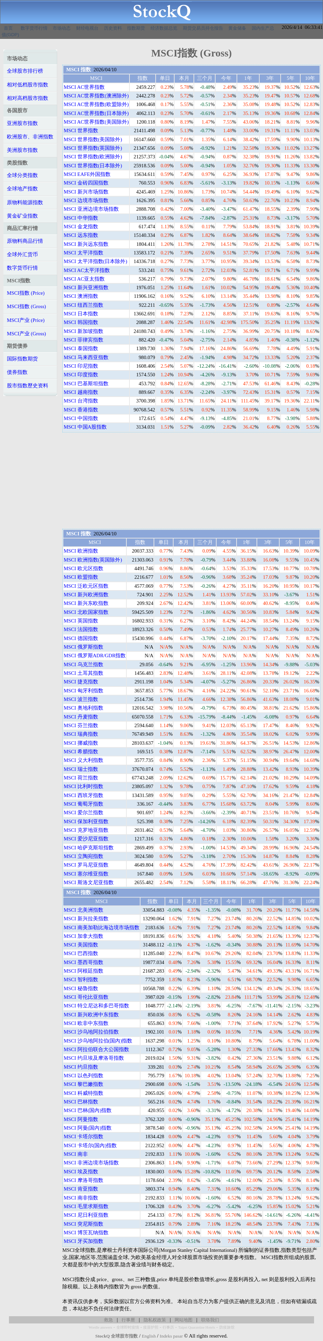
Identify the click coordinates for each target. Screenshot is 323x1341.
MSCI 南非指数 (81, 1198)
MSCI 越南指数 (81, 392)
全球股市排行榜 (25, 71)
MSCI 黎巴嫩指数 (83, 1084)
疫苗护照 (150, 1327)
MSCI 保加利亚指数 (86, 821)
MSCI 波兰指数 (81, 699)
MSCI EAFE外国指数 (87, 174)
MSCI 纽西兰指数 (83, 305)
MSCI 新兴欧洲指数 (86, 594)
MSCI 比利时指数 (83, 786)
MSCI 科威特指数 (83, 1093)
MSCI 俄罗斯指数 (83, 647)
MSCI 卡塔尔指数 (83, 1136)
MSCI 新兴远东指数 (86, 244)
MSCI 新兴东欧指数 (86, 603)
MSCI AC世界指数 (84, 87)
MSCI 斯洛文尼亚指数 (89, 882)
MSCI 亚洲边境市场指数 (91, 209)
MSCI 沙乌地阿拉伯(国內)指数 (98, 1041)
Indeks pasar (171, 1336)
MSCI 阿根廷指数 (83, 971)
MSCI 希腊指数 (81, 751)
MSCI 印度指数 (81, 374)
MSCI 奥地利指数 (83, 708)
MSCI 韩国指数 (81, 322)
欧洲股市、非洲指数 (30, 136)
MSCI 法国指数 (81, 629)
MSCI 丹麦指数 (81, 717)
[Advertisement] (191, 480)
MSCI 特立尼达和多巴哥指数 (96, 1005)
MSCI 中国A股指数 (85, 427)
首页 (8, 28)
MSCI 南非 (76, 1154)
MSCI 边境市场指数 (86, 200)
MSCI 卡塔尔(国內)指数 (90, 1145)
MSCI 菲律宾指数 (83, 340)
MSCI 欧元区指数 (83, 568)
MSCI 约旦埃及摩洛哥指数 (94, 1058)
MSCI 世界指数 (81, 130)
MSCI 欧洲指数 (81, 551)
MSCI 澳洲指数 (81, 296)
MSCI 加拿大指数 (83, 936)
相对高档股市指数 (27, 98)
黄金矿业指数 (22, 216)
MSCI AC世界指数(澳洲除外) (96, 95)
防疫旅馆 (227, 1327)
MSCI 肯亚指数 (81, 1189)
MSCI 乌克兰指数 (83, 664)
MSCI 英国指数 (81, 621)
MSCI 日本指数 (81, 313)
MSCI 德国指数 (81, 638)
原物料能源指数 (25, 202)
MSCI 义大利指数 (83, 760)
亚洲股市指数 (22, 123)
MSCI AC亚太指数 (84, 279)
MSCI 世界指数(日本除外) (93, 165)
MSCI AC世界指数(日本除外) (96, 113)
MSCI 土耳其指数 (83, 673)
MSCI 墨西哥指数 (83, 962)
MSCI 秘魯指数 (81, 988)
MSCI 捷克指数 (81, 681)
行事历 (168, 1327)
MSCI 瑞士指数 (81, 769)
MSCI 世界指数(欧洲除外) (93, 156)
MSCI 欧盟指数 (81, 577)
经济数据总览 (163, 28)
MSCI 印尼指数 (81, 366)
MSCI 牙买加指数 (83, 1241)
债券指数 (17, 372)
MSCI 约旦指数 (81, 1067)
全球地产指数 (22, 188)
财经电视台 (87, 28)
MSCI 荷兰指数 (81, 777)
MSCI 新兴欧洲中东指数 (91, 1014)
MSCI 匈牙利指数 (83, 690)
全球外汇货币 (22, 254)
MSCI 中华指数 (81, 218)
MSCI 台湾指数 (81, 401)
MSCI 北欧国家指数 (86, 612)
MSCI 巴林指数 (81, 1101)
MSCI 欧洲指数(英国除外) (93, 560)
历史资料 (113, 28)
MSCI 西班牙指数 (83, 795)
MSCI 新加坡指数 (83, 331)
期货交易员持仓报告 (203, 28)
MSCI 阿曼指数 (81, 1119)
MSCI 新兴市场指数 (86, 192)
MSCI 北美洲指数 (83, 910)
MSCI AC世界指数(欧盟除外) (96, 104)
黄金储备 (237, 28)
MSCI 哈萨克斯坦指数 (89, 847)
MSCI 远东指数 (81, 235)
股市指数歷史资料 (27, 385)
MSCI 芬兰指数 (81, 725)
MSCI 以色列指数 (83, 1075)
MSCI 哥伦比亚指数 (86, 997)
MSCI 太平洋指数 (83, 252)
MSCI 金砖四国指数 (86, 183)
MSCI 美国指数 (81, 944)
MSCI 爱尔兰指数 (83, 812)
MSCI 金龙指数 (81, 226)
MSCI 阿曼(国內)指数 (88, 1128)
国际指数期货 (22, 359)
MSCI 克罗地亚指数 (86, 830)
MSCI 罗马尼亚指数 (86, 865)
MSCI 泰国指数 (81, 348)
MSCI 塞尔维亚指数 (86, 874)
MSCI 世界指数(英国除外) (93, 148)
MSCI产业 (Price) (25, 320)
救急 (108, 1319)
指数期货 (136, 28)
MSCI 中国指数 (81, 418)
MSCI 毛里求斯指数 (86, 1206)
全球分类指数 (22, 175)
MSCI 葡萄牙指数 (83, 804)
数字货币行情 (34, 28)
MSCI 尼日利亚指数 (86, 1215)
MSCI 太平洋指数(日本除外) (95, 261)
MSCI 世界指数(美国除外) (93, 139)
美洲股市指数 (22, 150)
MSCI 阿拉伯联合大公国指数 (96, 1049)
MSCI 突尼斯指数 (83, 1224)
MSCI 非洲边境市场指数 (91, 1162)
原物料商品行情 (25, 241)
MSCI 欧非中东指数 (86, 1023)
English (149, 1336)
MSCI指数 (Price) (25, 293)
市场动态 (62, 28)
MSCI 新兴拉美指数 (86, 918)
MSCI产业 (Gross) (26, 333)
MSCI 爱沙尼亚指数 (86, 838)
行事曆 (128, 1319)
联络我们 (210, 1319)
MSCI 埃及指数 (81, 1171)
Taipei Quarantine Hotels (196, 1327)
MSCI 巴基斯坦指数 (86, 383)
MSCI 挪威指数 (81, 743)
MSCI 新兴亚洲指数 (86, 287)
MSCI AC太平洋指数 (87, 270)
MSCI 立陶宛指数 (83, 856)
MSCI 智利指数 (81, 979)
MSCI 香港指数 (81, 409)
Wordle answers (100, 1327)
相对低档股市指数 (27, 84)
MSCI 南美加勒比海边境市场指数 (101, 927)
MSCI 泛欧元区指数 (86, 586)
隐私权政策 (155, 1319)
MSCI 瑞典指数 (81, 734)
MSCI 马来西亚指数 (86, 357)
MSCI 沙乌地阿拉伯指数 (91, 1032)
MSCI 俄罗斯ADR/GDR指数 (95, 655)
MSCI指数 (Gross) (26, 306)
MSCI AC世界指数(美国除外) (96, 122)
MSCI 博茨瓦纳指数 (86, 1232)
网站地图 (183, 1319)
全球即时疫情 (127, 1327)
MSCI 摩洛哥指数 (83, 1180)
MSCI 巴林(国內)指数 (88, 1110)
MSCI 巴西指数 (81, 953)
